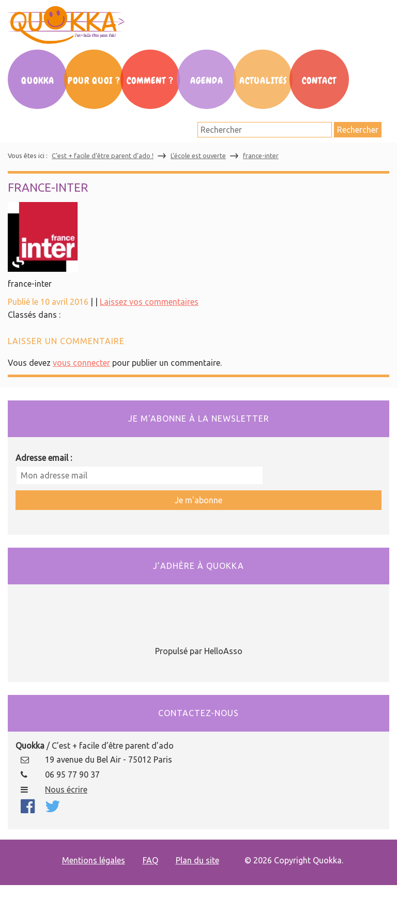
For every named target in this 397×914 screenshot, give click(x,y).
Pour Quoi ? (94, 80)
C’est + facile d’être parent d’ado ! (103, 155)
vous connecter (81, 362)
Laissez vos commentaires (149, 301)
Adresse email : (44, 457)
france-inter (261, 155)
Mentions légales (93, 860)
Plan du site (197, 860)
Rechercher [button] (357, 129)
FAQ (150, 860)
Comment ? (150, 80)
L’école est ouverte (198, 155)
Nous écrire (66, 789)
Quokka (37, 80)
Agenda (206, 80)
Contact (319, 80)
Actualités (263, 80)
